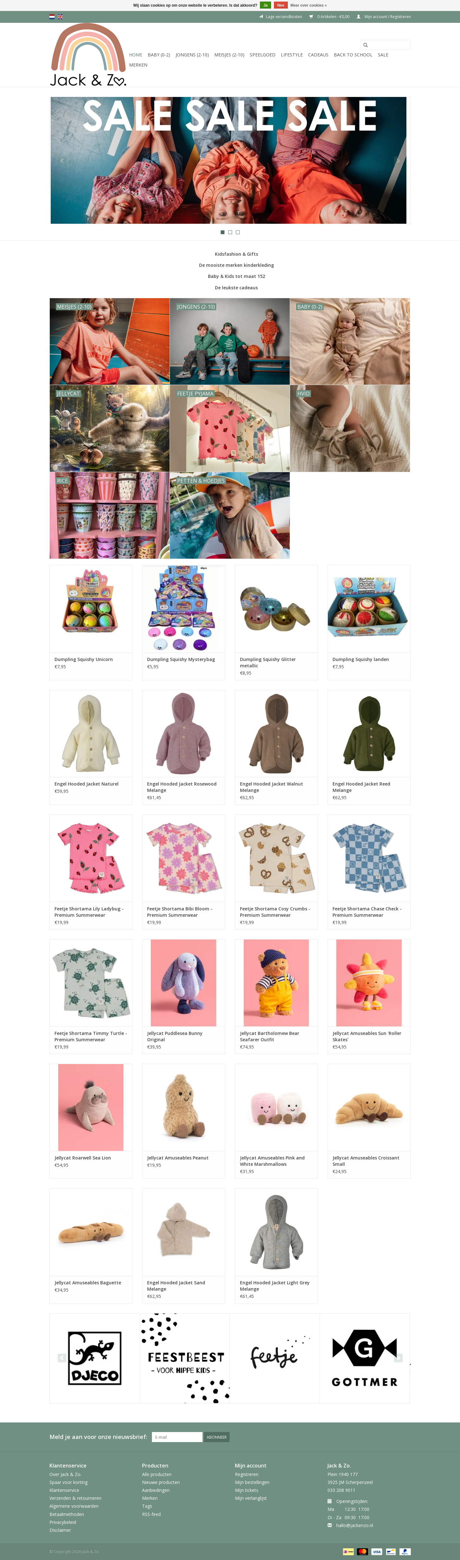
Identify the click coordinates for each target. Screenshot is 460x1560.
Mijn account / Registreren (384, 16)
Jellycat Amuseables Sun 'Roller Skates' (367, 1036)
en (60, 16)
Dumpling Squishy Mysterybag (181, 659)
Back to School (353, 55)
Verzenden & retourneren (75, 1498)
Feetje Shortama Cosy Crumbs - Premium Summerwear (275, 912)
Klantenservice (64, 1490)
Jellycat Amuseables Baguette (88, 1283)
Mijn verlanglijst (251, 1498)
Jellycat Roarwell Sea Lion (83, 1158)
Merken (138, 65)
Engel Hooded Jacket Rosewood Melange (182, 787)
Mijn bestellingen (252, 1482)
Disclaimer (60, 1530)
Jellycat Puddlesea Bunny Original (175, 1036)
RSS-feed (151, 1514)
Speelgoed (262, 55)
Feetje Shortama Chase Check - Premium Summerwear (367, 912)
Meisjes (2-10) (229, 55)
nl (52, 16)
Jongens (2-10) (192, 55)
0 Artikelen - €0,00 (329, 16)
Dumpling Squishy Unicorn (84, 659)
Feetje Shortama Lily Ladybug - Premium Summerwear (89, 912)
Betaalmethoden (66, 1514)
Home (135, 55)
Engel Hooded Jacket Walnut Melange (271, 787)
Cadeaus (318, 55)
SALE (383, 55)
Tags (147, 1506)
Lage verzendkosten (280, 16)
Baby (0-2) (159, 55)
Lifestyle (292, 55)
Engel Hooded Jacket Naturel (87, 784)
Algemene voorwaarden (74, 1506)
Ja (265, 5)
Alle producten (157, 1474)
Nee (280, 5)
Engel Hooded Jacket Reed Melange (361, 787)
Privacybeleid (62, 1522)
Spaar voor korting (68, 1482)
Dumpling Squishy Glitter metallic (268, 662)
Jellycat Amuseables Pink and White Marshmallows (272, 1161)
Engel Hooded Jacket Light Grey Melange (275, 1286)
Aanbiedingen (156, 1490)
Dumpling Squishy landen (361, 659)
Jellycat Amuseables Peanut (178, 1158)
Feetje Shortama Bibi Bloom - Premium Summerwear (179, 912)
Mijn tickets (246, 1490)
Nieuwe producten (161, 1482)
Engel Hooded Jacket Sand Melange (176, 1286)
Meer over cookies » (308, 5)
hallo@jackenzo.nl (354, 1525)
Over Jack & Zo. (65, 1474)
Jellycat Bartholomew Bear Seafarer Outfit (269, 1036)
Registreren (246, 1474)
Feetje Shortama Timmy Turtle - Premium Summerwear (91, 1036)
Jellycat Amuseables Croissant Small (366, 1161)
